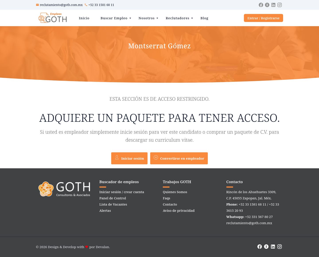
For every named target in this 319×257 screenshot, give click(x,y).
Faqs (166, 198)
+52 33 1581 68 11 (101, 5)
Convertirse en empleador (179, 158)
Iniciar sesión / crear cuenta (121, 192)
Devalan (102, 247)
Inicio (84, 18)
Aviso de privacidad (179, 210)
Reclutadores (177, 18)
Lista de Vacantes (113, 204)
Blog (204, 18)
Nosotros (147, 18)
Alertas (105, 210)
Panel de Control (112, 198)
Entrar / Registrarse (263, 18)
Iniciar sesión (129, 158)
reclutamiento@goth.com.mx (61, 5)
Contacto (170, 204)
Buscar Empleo (114, 18)
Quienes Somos (175, 192)
